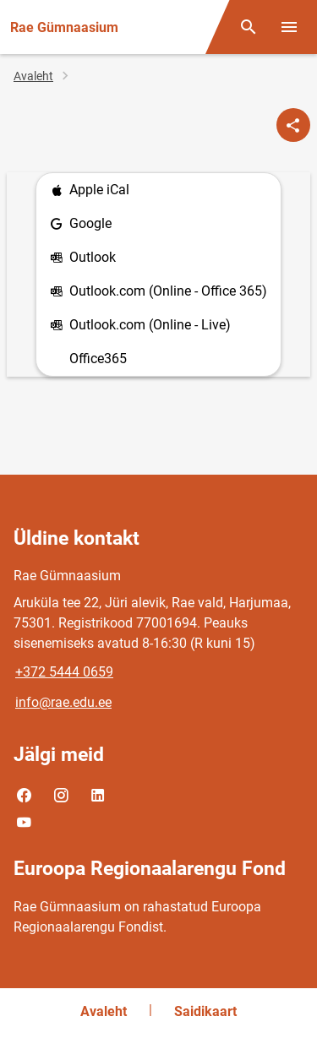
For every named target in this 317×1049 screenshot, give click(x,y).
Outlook (83, 258)
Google (81, 224)
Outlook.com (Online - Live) (140, 325)
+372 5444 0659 (64, 672)
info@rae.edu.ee (63, 702)
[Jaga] (293, 125)
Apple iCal (89, 190)
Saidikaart (205, 1011)
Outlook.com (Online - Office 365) (158, 291)
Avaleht (33, 76)
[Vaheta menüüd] (289, 27)
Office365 (98, 359)
